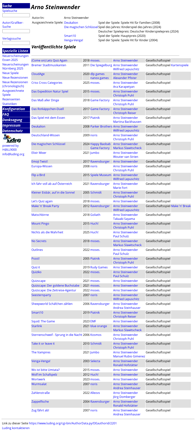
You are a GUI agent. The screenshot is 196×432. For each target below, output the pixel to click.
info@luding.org (13, 154)
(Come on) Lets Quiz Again (49, 60)
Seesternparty (41, 295)
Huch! (94, 223)
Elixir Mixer (38, 153)
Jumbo (94, 153)
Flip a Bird (38, 175)
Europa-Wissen (41, 166)
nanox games (99, 78)
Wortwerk (38, 379)
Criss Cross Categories (46, 83)
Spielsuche (9, 11)
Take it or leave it (43, 344)
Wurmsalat (39, 384)
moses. (95, 60)
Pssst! (35, 258)
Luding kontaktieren (16, 428)
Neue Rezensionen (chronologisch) (15, 84)
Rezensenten (11, 99)
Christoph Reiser (124, 113)
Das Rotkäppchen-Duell (47, 109)
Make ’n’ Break (181, 206)
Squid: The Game (43, 321)
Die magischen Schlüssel (81, 27)
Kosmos (95, 335)
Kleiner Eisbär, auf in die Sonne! (53, 192)
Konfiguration (13, 108)
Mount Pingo (40, 223)
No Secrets (38, 241)
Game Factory (100, 100)
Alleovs (95, 393)
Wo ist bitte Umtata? (45, 370)
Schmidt (96, 192)
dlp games (97, 74)
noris (93, 135)
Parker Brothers (101, 126)
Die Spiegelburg (101, 65)
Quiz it (35, 267)
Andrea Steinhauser (127, 308)
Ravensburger (100, 161)
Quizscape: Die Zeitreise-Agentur (53, 290)
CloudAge (38, 74)
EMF (93, 321)
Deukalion (71, 23)
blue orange (98, 326)
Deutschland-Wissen (45, 135)
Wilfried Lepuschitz (126, 69)
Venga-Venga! (73, 40)
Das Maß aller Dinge (45, 100)
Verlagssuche (11, 38)
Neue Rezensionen (15, 78)
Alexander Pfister (125, 78)
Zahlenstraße (40, 393)
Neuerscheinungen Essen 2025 (15, 58)
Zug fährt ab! (40, 410)
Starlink (36, 326)
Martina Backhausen (127, 122)
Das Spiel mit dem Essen (48, 118)
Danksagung (12, 119)
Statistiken (9, 104)
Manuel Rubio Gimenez (129, 356)
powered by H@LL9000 (10, 148)
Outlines (37, 250)
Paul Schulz (121, 236)
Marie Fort (120, 188)
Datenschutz (12, 130)
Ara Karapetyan (124, 87)
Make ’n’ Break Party (45, 206)
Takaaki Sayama (124, 219)
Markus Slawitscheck (127, 148)
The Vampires (40, 352)
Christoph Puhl (123, 95)
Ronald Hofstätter (125, 365)
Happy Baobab (100, 144)
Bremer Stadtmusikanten (48, 65)
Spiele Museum (100, 175)
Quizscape (38, 281)
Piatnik (95, 118)
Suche (7, 5)
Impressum (11, 125)
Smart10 (70, 36)
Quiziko (36, 272)
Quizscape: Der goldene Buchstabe (55, 286)
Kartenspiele (180, 65)
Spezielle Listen (15, 50)
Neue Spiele (10, 73)
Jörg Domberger (124, 397)
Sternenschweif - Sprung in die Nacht (56, 335)
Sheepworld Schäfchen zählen (52, 304)
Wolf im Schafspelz (44, 375)
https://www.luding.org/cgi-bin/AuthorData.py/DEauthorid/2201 (73, 423)
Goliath (95, 215)
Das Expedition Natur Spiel (49, 91)
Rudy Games (99, 267)
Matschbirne (40, 215)
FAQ (5, 114)
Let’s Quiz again (42, 201)
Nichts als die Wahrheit (47, 232)
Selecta (95, 361)
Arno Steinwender (125, 60)
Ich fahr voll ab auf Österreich (51, 184)
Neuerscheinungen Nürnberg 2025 (15, 66)
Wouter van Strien (125, 157)
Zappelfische (40, 402)
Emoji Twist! (39, 161)
